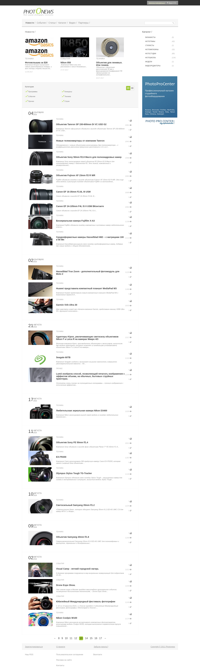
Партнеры (83, 23)
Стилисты (159, 46)
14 (86, 638)
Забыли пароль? (101, 647)
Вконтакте (97, 654)
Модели (159, 62)
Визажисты (159, 37)
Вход (169, 3)
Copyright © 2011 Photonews (163, 647)
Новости (29, 23)
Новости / (30, 31)
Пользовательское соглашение (69, 654)
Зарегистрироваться (157, 3)
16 (96, 638)
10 (66, 638)
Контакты (60, 665)
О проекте (60, 647)
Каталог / (147, 31)
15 (91, 638)
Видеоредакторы (159, 66)
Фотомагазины (160, 50)
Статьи (52, 23)
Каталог (62, 23)
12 (75, 638)
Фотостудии (160, 54)
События (41, 23)
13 (81, 638)
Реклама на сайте (64, 660)
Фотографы (160, 41)
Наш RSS (29, 654)
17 (100, 638)
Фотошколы (160, 58)
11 (71, 638)
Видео (72, 23)
